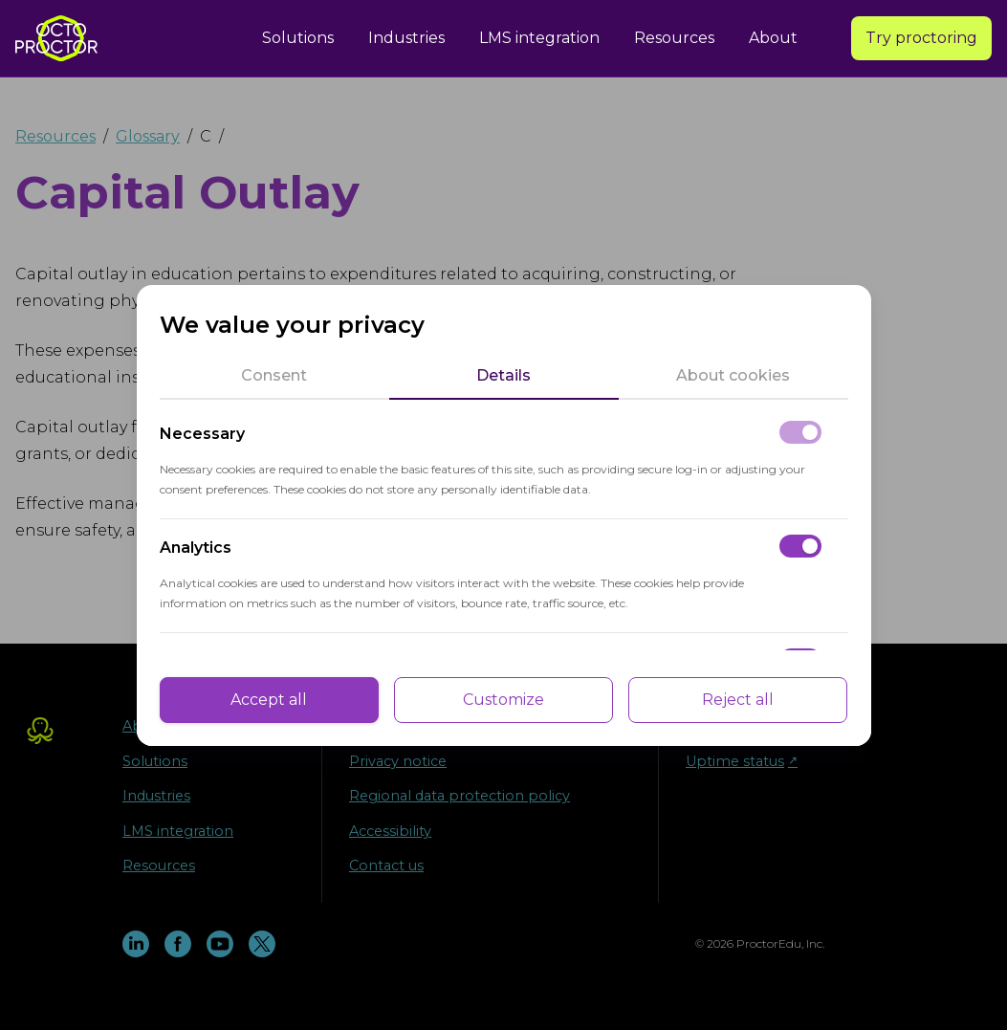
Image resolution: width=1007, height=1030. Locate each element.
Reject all (738, 699)
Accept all (268, 699)
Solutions (298, 38)
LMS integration (539, 38)
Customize (503, 699)
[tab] (274, 376)
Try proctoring (921, 38)
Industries (406, 38)
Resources (674, 38)
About (773, 38)
